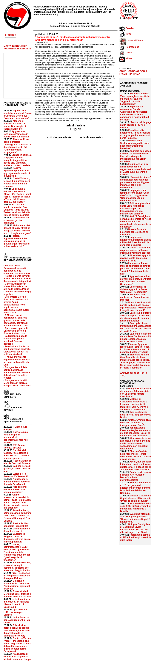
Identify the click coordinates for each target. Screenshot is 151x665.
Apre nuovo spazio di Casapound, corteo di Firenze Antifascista (15, 331)
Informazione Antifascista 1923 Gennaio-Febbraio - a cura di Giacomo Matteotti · (75, 24)
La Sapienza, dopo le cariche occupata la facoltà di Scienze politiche (15, 340)
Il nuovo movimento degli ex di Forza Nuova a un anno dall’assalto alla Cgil (17, 361)
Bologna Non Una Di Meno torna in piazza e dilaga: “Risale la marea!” (17, 383)
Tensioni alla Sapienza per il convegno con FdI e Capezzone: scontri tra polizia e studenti (17, 350)
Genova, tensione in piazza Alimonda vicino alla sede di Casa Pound (16, 286)
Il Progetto (10, 35)
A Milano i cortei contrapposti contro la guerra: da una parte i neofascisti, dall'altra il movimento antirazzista (16, 320)
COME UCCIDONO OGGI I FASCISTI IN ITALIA (133, 72)
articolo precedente (59, 137)
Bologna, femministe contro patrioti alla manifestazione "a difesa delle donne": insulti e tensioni (17, 372)
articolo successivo (91, 137)
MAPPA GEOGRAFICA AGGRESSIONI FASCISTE (17, 47)
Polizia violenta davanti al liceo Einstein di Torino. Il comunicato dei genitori (17, 279)
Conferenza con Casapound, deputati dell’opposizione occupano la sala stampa (17, 269)
